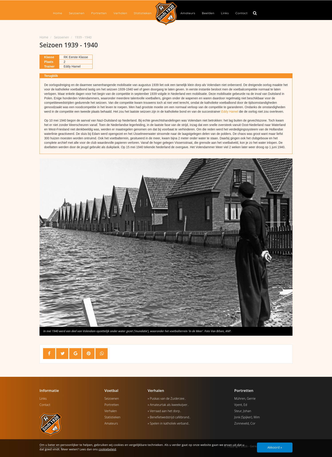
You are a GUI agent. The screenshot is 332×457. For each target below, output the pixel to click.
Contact (241, 13)
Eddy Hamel (229, 111)
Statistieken (143, 13)
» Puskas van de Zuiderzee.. (167, 398)
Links (225, 13)
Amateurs (187, 13)
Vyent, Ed (240, 405)
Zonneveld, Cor (244, 423)
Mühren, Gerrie (245, 398)
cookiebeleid (107, 449)
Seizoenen (76, 13)
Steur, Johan (242, 411)
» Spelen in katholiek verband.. (169, 423)
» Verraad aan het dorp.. (164, 411)
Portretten (99, 13)
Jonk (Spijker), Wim (247, 417)
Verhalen (120, 13)
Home (57, 13)
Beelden (208, 13)
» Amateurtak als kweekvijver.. (168, 405)
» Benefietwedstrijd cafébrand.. (169, 417)
